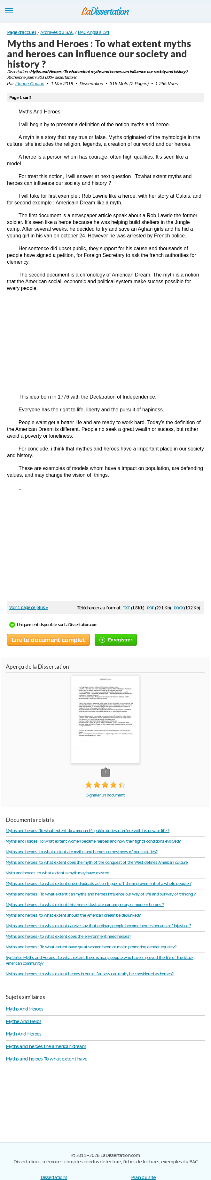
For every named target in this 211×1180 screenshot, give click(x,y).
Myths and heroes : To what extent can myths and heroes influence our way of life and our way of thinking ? (101, 894)
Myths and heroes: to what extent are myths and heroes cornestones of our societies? (82, 851)
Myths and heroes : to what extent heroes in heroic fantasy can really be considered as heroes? (90, 974)
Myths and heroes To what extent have (46, 1059)
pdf (150, 607)
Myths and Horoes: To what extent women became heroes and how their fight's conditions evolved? (93, 841)
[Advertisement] (105, 342)
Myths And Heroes (24, 1009)
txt (126, 607)
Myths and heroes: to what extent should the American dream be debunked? (73, 915)
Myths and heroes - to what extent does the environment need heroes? (68, 936)
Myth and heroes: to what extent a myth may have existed (57, 873)
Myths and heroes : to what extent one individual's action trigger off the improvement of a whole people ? (98, 883)
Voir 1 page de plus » (28, 607)
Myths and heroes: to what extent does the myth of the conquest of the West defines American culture (97, 862)
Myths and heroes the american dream (46, 1046)
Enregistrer (115, 640)
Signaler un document (105, 795)
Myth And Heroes (23, 1034)
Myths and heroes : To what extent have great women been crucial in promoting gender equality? (91, 947)
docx (179, 607)
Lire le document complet (48, 640)
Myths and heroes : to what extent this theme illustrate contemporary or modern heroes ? (85, 904)
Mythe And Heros (23, 1021)
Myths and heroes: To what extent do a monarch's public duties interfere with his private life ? (87, 830)
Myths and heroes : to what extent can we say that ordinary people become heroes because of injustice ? (98, 925)
